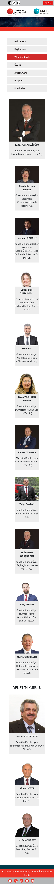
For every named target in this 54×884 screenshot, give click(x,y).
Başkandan (20, 49)
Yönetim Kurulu (22, 57)
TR (9, 3)
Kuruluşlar (19, 88)
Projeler (18, 80)
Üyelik (17, 64)
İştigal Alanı (20, 72)
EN (14, 3)
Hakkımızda (20, 41)
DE (18, 3)
